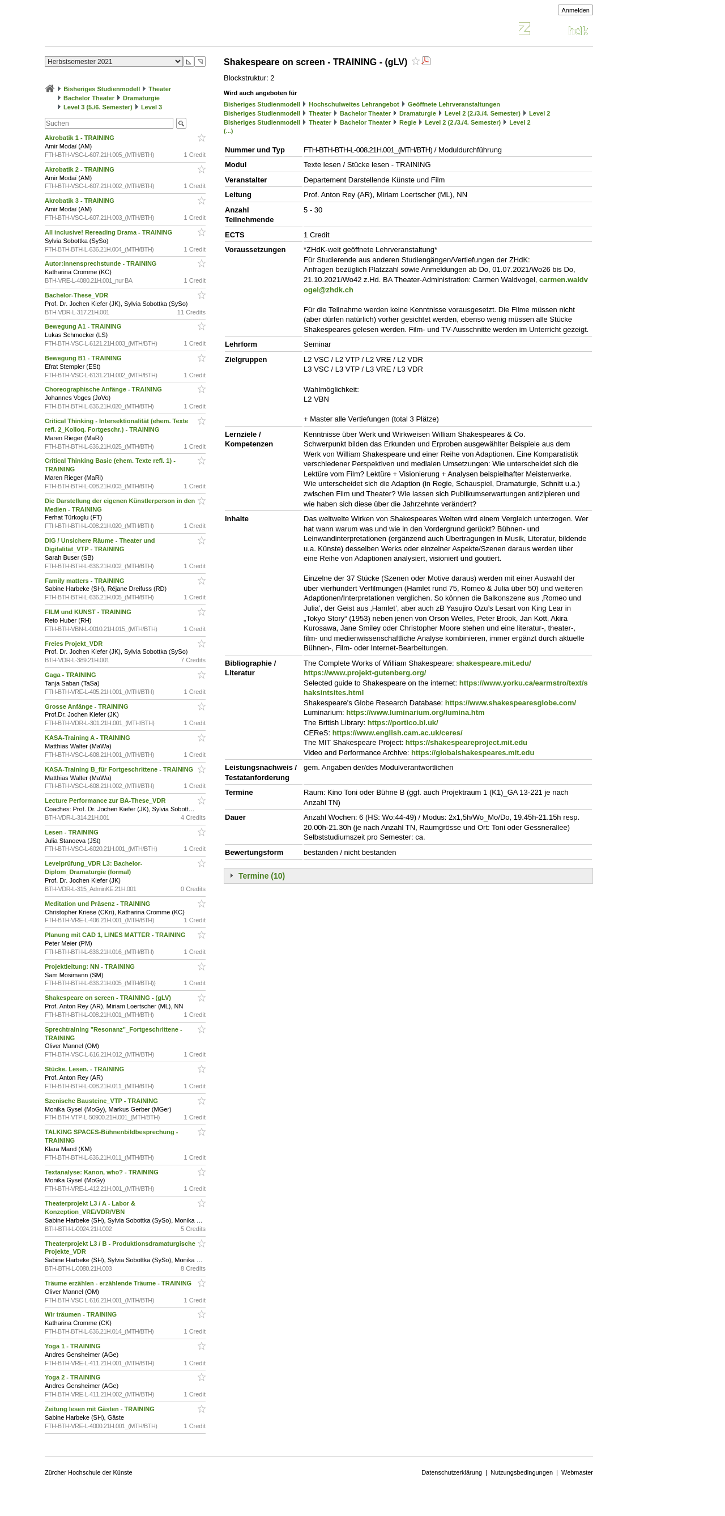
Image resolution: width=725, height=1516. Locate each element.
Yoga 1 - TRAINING (73, 1346)
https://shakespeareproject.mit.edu (466, 742)
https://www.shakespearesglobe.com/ (510, 703)
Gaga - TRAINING (71, 674)
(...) (228, 130)
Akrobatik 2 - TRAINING (80, 169)
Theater (159, 89)
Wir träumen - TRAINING (81, 1314)
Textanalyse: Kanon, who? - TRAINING (102, 1172)
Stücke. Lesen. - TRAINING (85, 1069)
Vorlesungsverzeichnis (128, 30)
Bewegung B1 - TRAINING (84, 358)
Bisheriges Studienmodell (101, 89)
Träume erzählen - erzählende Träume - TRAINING (119, 1283)
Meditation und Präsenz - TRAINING (98, 903)
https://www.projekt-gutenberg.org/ (365, 672)
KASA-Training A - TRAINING (88, 737)
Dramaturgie (141, 98)
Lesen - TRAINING (72, 832)
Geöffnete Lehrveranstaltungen (454, 104)
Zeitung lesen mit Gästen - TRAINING (100, 1409)
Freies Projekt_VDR (74, 643)
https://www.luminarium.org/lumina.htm (415, 712)
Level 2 (539, 113)
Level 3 (151, 107)
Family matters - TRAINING (85, 580)
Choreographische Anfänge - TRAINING (104, 389)
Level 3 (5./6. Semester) (98, 107)
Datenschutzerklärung (451, 1472)
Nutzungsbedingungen (522, 1472)
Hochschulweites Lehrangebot (354, 104)
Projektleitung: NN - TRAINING (91, 966)
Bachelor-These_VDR (77, 295)
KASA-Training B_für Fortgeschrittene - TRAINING (120, 769)
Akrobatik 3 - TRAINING (80, 200)
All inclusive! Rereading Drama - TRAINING (109, 232)
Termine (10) (261, 875)
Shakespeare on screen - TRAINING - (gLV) (109, 997)
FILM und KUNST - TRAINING (89, 611)
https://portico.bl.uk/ (403, 722)
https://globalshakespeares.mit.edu (472, 752)
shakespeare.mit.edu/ (493, 663)
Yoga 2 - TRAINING (73, 1377)
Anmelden (575, 10)
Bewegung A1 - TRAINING (84, 326)
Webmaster (577, 1472)
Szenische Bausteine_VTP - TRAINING (102, 1100)
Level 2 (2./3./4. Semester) (483, 113)
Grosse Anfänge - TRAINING (87, 706)
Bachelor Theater (88, 98)
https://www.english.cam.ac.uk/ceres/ (397, 733)
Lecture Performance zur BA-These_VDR (106, 800)
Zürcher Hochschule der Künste (89, 1472)
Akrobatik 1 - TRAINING (80, 137)
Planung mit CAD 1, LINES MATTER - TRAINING (116, 934)
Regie (407, 122)
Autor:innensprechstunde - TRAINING (101, 263)
